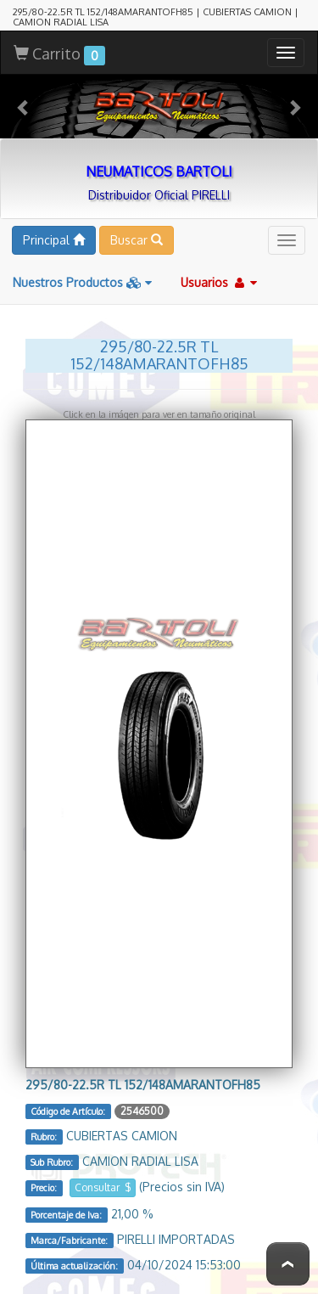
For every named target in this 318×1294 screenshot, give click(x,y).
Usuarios (219, 282)
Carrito (59, 54)
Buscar (136, 240)
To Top (288, 1264)
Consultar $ (103, 1187)
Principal (54, 240)
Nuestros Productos (82, 282)
